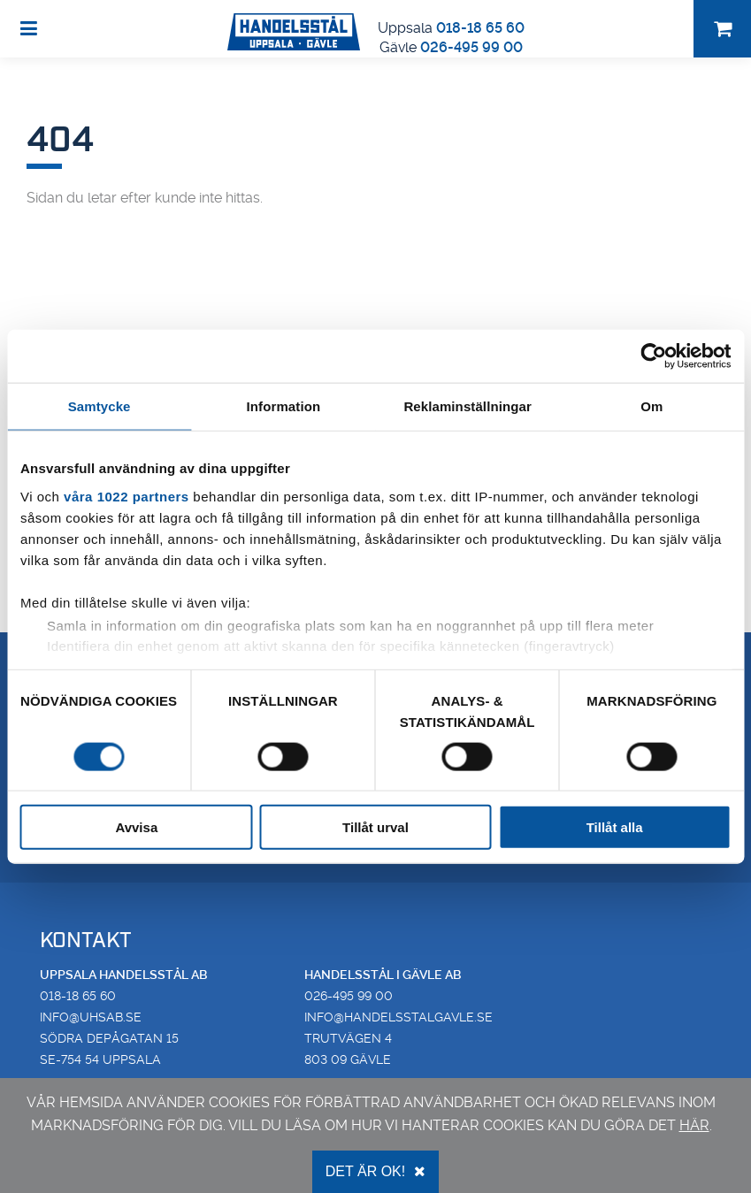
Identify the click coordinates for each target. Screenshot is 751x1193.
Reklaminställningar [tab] (467, 405)
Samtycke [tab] (99, 405)
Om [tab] (651, 405)
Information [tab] (284, 405)
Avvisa (136, 827)
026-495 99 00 (471, 47)
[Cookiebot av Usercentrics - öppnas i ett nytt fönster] (653, 355)
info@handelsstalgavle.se (398, 1017)
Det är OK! (375, 1171)
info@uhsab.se (91, 1017)
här (694, 1125)
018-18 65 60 (480, 27)
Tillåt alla (614, 827)
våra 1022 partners (126, 495)
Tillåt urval (375, 827)
